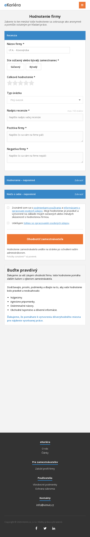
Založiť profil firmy (45, 468)
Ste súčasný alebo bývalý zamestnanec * (33, 60)
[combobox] (38, 50)
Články (45, 453)
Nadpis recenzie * (45, 110)
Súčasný (15, 66)
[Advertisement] (45, 353)
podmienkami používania (47, 207)
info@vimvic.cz (45, 505)
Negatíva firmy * (17, 148)
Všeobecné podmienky (45, 484)
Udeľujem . (41, 223)
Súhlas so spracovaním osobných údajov (46, 223)
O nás (45, 448)
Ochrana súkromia (45, 488)
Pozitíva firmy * (17, 127)
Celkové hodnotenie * (21, 77)
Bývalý (33, 66)
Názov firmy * (15, 43)
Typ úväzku (14, 92)
